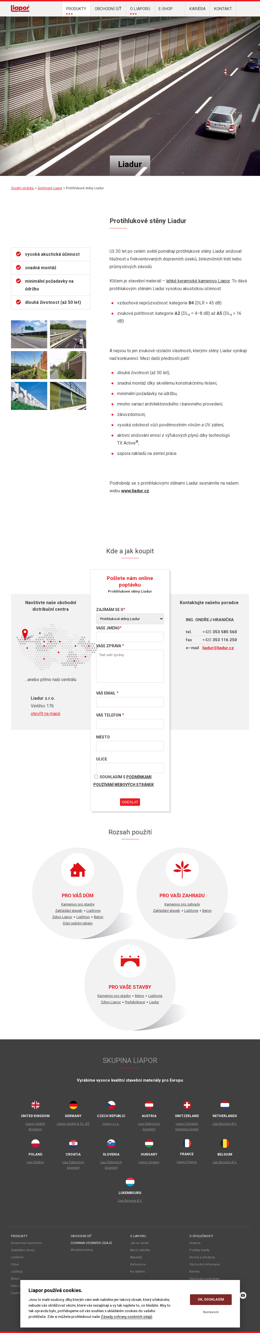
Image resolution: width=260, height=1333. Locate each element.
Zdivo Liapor (62, 917)
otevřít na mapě (45, 713)
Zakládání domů (22, 1250)
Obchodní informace (204, 1264)
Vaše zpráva (108, 646)
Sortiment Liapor (50, 188)
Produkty (19, 1236)
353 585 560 (219, 631)
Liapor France (187, 1162)
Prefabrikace (135, 1002)
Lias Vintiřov (35, 1162)
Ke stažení (137, 1271)
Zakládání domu (151, 25)
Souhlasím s (123, 780)
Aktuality (136, 1257)
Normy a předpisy (202, 1257)
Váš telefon (108, 715)
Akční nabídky (140, 1250)
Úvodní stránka (22, 188)
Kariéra (194, 1271)
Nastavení (211, 1312)
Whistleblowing (82, 1250)
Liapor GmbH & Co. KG (73, 1124)
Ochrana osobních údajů (91, 1243)
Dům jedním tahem (78, 923)
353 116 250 (219, 639)
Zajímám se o (109, 609)
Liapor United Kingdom (35, 1126)
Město (103, 737)
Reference (138, 1264)
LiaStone (109, 25)
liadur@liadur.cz (218, 647)
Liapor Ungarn (149, 1162)
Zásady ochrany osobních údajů (126, 1316)
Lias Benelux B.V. (225, 1124)
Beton (126, 25)
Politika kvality (199, 1250)
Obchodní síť (81, 1236)
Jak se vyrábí (139, 1243)
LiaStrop (142, 25)
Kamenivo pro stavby (77, 904)
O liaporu (138, 1236)
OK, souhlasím (211, 1299)
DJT (134, 25)
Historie (195, 1243)
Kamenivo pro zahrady (182, 904)
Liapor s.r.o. (111, 1124)
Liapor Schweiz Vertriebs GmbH (187, 1126)
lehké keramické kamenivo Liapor (198, 281)
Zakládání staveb (68, 911)
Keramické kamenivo (26, 1243)
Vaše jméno (108, 628)
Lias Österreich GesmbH (149, 1126)
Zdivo (118, 25)
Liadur (159, 25)
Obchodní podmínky (204, 1279)
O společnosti (201, 1236)
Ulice (101, 759)
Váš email (106, 693)
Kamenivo (101, 25)
